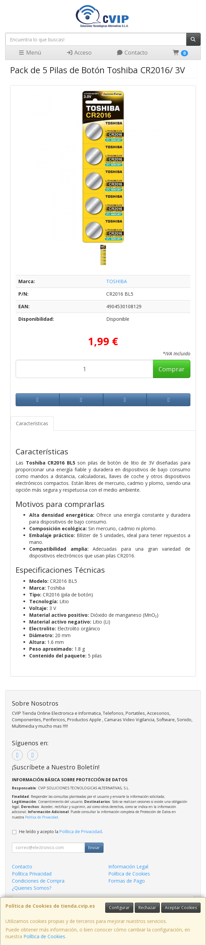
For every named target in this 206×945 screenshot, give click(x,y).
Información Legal (128, 866)
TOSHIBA (116, 281)
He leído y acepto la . (61, 831)
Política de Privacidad (41, 817)
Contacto (132, 52)
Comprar (171, 369)
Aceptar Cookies (181, 907)
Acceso (79, 52)
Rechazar (147, 907)
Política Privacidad (32, 873)
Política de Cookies (44, 936)
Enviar (94, 847)
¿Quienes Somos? (31, 888)
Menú (29, 52)
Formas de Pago (126, 881)
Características (32, 423)
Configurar (119, 907)
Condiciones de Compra (38, 881)
